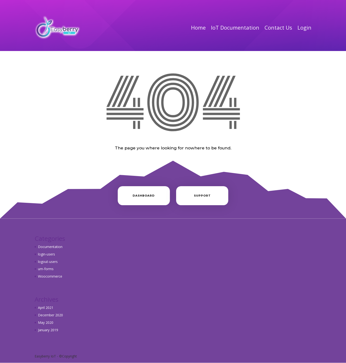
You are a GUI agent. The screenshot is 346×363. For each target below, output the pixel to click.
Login (304, 27)
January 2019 (48, 330)
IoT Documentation (235, 27)
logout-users (48, 261)
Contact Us (278, 27)
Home (198, 27)
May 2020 (45, 322)
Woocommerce (50, 276)
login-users (46, 254)
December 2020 (50, 315)
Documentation (50, 246)
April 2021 (45, 307)
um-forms (46, 269)
